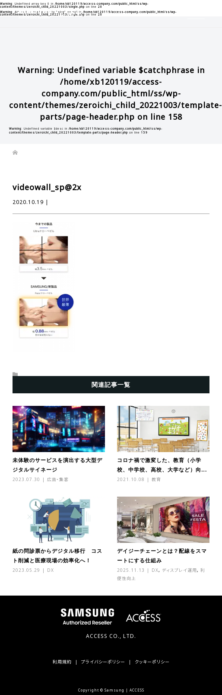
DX (50, 570)
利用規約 (62, 662)
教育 (156, 479)
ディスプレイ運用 (179, 570)
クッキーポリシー (152, 662)
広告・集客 (58, 479)
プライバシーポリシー (103, 662)
